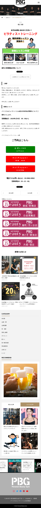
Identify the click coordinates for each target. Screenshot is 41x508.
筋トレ (3, 339)
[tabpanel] (20, 380)
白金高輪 (20, 169)
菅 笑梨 (4, 329)
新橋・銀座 (20, 159)
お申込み (20, 149)
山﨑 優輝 (4, 325)
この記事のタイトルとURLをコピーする (20, 77)
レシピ (3, 353)
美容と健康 (4, 332)
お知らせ (4, 349)
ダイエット (4, 335)
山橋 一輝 (4, 322)
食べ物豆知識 (5, 342)
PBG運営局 (5, 346)
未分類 (3, 318)
